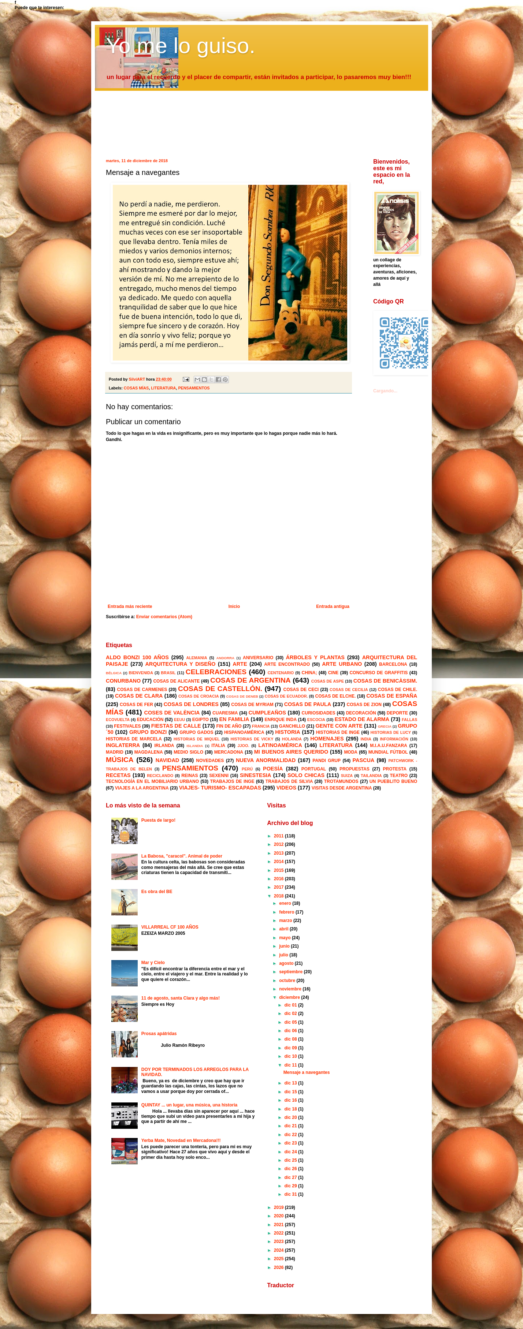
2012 (279, 844)
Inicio (234, 606)
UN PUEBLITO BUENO (393, 781)
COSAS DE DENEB (242, 696)
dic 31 (291, 1194)
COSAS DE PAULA (307, 704)
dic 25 (291, 1160)
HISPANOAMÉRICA (244, 732)
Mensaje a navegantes (306, 1072)
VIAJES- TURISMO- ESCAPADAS (220, 788)
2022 (279, 1233)
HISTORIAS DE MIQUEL (197, 739)
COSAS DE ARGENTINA (250, 680)
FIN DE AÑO (228, 726)
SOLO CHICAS (306, 775)
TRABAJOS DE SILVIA (289, 781)
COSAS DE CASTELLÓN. (220, 689)
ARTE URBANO (342, 664)
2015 (279, 870)
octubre (287, 980)
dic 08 (291, 1039)
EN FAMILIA (234, 719)
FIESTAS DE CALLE (176, 726)
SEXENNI (219, 775)
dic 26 (291, 1168)
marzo (286, 920)
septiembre (291, 971)
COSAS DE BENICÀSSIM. (385, 681)
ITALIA (218, 745)
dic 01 (291, 1005)
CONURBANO (123, 681)
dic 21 (291, 1125)
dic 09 (291, 1047)
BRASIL (168, 673)
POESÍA (273, 769)
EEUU (179, 719)
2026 (279, 1267)
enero (285, 903)
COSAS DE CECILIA (349, 689)
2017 (279, 887)
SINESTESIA (255, 775)
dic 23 (291, 1143)
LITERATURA (163, 388)
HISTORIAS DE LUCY (391, 732)
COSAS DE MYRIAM (252, 704)
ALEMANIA (196, 658)
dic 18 (291, 1109)
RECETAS (118, 775)
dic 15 (291, 1091)
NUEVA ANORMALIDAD (266, 760)
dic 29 (291, 1185)
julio (284, 954)
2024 (279, 1250)
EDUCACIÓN (150, 719)
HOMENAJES (327, 739)
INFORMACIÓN (394, 739)
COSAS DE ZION (364, 704)
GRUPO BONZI (148, 732)
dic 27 (291, 1177)
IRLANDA (164, 745)
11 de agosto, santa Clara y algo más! (180, 998)
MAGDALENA (148, 752)
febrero (287, 912)
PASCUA (364, 760)
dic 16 (291, 1100)
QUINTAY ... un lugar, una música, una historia (189, 1105)
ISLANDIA (194, 746)
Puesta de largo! (158, 820)
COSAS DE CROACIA (198, 696)
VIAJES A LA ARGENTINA (142, 788)
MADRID (114, 752)
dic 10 (291, 1056)
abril (284, 929)
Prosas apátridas (159, 1033)
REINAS (189, 775)
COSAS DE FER (136, 704)
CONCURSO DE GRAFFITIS (378, 672)
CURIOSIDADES (318, 713)
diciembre (290, 997)
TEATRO (399, 775)
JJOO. (243, 745)
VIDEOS (286, 788)
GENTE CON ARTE (338, 726)
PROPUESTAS (355, 769)
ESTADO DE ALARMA (362, 719)
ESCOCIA (316, 719)
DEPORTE (397, 713)
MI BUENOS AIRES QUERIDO (291, 752)
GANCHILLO (292, 726)
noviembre (291, 989)
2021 (279, 1224)
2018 (279, 896)
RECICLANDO (160, 775)
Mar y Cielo (153, 962)
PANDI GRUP (326, 760)
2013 (279, 853)
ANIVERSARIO (258, 657)
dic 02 (291, 1013)
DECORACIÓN (361, 713)
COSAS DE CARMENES (142, 689)
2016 (279, 878)
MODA (350, 752)
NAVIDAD (167, 760)
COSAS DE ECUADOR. (286, 696)
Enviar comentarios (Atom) (164, 616)
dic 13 (291, 1083)
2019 (279, 1207)
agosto (287, 963)
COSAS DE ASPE (327, 681)
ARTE (240, 664)
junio (285, 946)
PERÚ (247, 769)
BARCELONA (393, 664)
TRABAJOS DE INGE (232, 781)
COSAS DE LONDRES (191, 704)
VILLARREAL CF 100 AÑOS (170, 927)
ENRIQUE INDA (281, 719)
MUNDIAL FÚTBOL (388, 752)
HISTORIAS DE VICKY (251, 739)
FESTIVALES (127, 726)
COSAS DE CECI (301, 689)
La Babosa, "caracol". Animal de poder (181, 856)
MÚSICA (120, 760)
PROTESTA (395, 769)
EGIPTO (200, 719)
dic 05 (291, 1022)
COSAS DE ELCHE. (335, 696)
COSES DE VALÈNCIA (172, 713)
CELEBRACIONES (216, 672)
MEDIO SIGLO (188, 752)
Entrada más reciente (130, 606)
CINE (333, 672)
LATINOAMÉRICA (280, 745)
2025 (279, 1258)
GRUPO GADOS (196, 732)
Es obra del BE (157, 891)
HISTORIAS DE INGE (338, 732)
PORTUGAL (313, 769)
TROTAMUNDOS (341, 781)
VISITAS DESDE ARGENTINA (342, 788)
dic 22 (291, 1134)
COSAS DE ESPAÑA (391, 696)
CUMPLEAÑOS (267, 713)
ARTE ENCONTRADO (287, 664)
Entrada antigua (332, 606)
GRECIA (385, 726)
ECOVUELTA (118, 719)
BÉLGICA (114, 673)
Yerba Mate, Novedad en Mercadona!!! (181, 1140)
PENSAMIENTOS (193, 388)
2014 (279, 861)
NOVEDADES (210, 760)
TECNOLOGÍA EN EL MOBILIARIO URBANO (152, 781)
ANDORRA (225, 658)
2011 (279, 836)
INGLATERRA (123, 745)
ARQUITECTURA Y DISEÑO (180, 664)
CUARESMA (225, 713)
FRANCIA (261, 726)
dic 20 (291, 1117)
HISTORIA (287, 732)
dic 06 (291, 1030)
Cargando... (385, 390)
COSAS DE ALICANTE (176, 681)
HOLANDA (292, 739)
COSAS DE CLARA (139, 696)
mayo (285, 937)
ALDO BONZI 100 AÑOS (137, 657)
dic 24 (291, 1151)
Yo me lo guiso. (180, 45)
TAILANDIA (371, 775)
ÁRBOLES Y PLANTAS (315, 657)
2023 (279, 1241)
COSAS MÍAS (136, 388)
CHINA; (309, 672)
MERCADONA (228, 752)
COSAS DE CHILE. (397, 689)
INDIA (365, 739)
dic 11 (291, 1065)
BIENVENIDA (141, 673)
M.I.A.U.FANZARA (388, 745)
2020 (279, 1215)
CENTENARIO (281, 673)
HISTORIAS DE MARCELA (134, 739)
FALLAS (409, 719)
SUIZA (347, 775)
